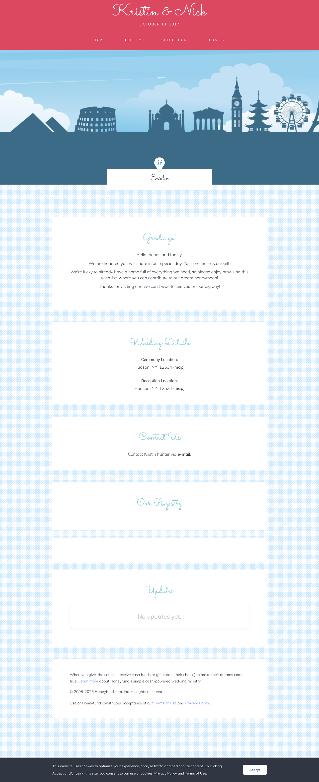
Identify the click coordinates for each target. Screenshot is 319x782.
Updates (215, 40)
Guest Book (173, 40)
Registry (131, 40)
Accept (254, 770)
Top (98, 40)
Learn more (88, 681)
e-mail (183, 454)
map (178, 367)
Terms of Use (165, 703)
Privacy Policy (197, 703)
